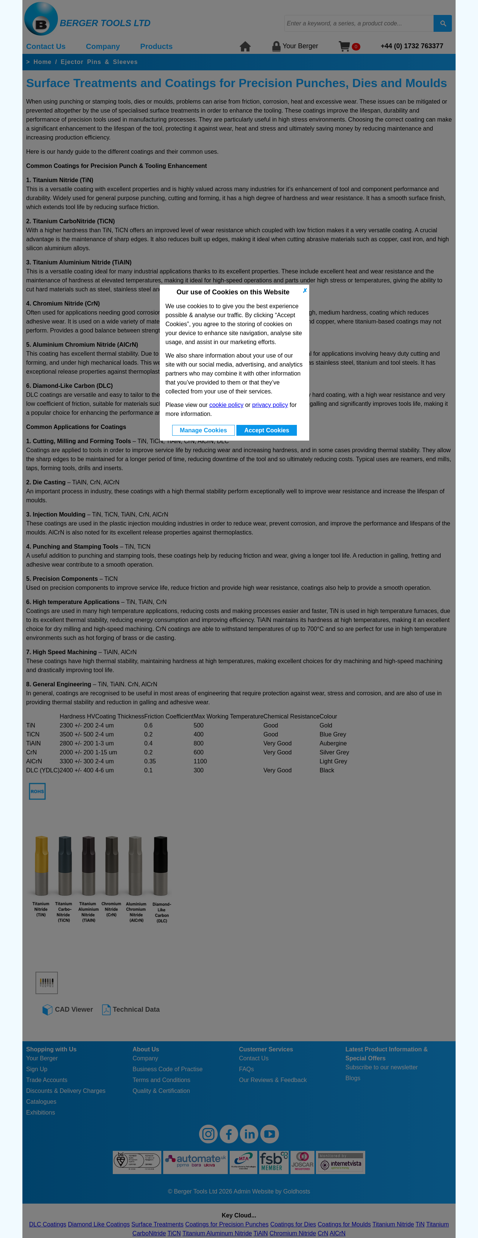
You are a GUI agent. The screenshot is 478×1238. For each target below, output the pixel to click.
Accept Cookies (266, 430)
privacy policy (270, 405)
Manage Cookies (203, 430)
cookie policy (226, 405)
